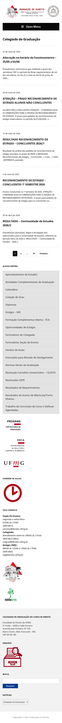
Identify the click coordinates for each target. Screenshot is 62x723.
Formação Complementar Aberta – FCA (28, 319)
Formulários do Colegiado (20, 334)
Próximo (44, 253)
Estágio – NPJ (13, 312)
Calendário (12, 289)
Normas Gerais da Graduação (22, 365)
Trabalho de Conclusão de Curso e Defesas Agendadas (30, 408)
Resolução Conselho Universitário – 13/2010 (30, 372)
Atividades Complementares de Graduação (30, 282)
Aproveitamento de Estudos (21, 274)
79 (34, 253)
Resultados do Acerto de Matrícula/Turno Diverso (29, 397)
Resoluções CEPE (15, 380)
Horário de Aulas (15, 350)
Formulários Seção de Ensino (22, 342)
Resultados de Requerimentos (23, 387)
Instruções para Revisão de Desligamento (29, 357)
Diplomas (11, 304)
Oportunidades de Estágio (20, 327)
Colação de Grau (15, 297)
